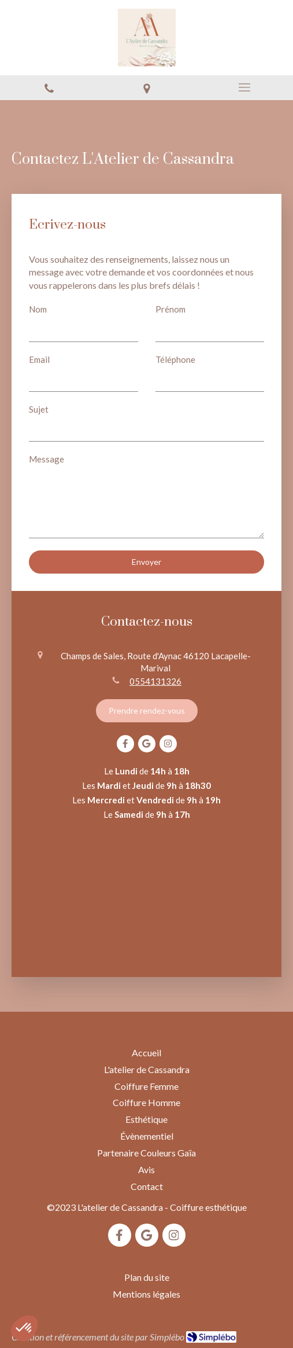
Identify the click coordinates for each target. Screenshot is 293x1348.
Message (46, 459)
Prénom (170, 309)
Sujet (39, 409)
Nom (38, 309)
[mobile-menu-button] (244, 87)
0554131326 (155, 681)
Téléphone (175, 359)
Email (39, 359)
